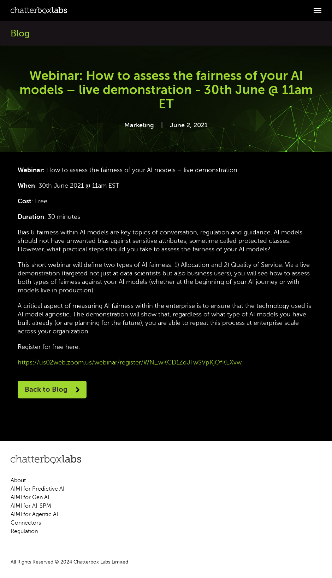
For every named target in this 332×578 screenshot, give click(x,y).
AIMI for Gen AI (30, 497)
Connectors (26, 523)
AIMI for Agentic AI (34, 514)
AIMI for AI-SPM (31, 506)
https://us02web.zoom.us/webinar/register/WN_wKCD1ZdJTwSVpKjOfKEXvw (130, 362)
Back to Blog (52, 389)
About (18, 480)
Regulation (24, 531)
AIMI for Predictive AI (37, 489)
